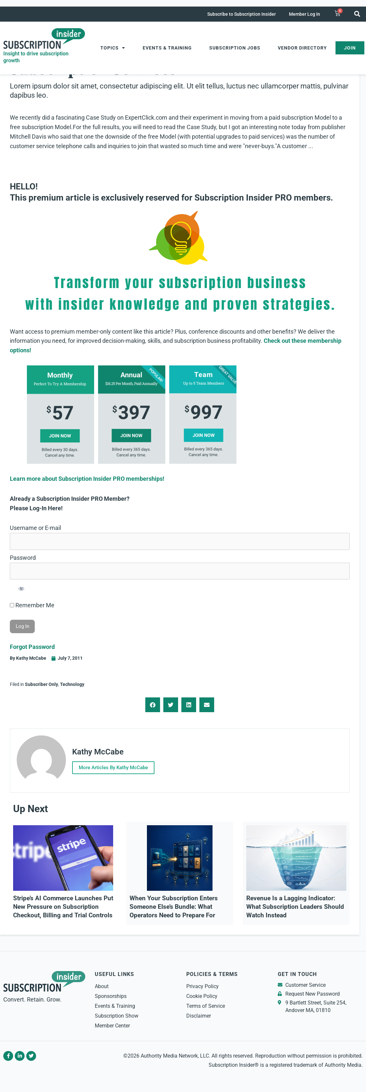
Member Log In (304, 14)
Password (23, 557)
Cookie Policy (201, 995)
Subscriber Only (41, 684)
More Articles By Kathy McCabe (115, 767)
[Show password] (21, 588)
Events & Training (167, 47)
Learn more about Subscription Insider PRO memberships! (87, 478)
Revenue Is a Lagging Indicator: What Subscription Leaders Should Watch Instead (295, 906)
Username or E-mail (35, 527)
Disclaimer (198, 1015)
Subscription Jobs (234, 47)
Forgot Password (32, 646)
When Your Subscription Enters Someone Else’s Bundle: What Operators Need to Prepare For (174, 906)
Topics (112, 47)
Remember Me (32, 605)
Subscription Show (116, 1015)
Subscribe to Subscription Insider (241, 14)
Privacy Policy (202, 985)
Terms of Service (205, 1005)
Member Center (112, 1025)
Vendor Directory (302, 47)
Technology (72, 684)
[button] (357, 13)
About (102, 985)
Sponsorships (111, 995)
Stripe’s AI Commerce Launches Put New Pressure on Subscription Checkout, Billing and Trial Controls (63, 906)
